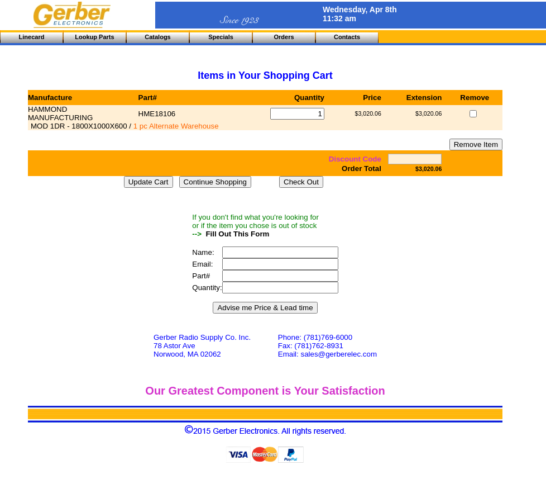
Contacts (347, 37)
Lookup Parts (94, 37)
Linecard (32, 37)
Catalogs (157, 37)
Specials (220, 37)
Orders (284, 37)
